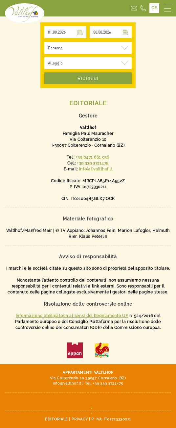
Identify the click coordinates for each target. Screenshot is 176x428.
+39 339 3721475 (93, 163)
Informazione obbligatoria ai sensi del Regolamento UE (72, 316)
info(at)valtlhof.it (96, 169)
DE (154, 7)
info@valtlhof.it (67, 383)
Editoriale (56, 419)
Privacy (80, 419)
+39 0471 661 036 (92, 157)
